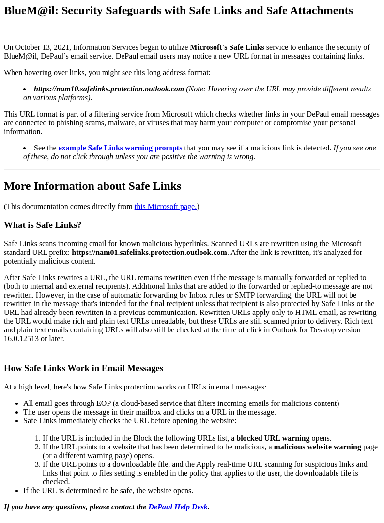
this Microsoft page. (166, 206)
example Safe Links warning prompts (121, 148)
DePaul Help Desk (178, 507)
